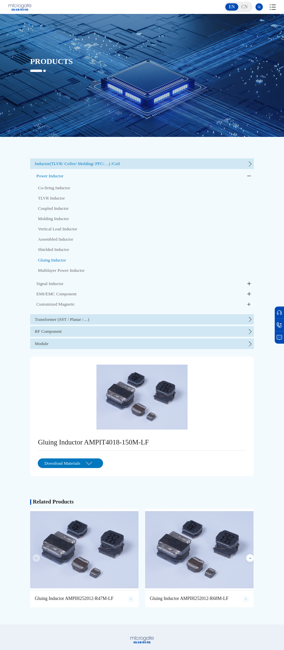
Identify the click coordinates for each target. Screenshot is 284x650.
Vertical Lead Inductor (57, 228)
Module (41, 343)
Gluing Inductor (52, 260)
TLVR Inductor (51, 198)
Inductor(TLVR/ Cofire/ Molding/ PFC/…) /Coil (77, 163)
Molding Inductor (53, 218)
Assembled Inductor (55, 239)
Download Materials (68, 463)
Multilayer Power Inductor (61, 270)
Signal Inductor (50, 283)
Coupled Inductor (53, 208)
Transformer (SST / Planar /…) (62, 319)
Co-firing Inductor (54, 187)
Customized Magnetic (55, 304)
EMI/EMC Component (56, 293)
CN (244, 6)
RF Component (48, 331)
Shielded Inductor (53, 249)
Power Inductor (50, 175)
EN (232, 6)
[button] (250, 558)
